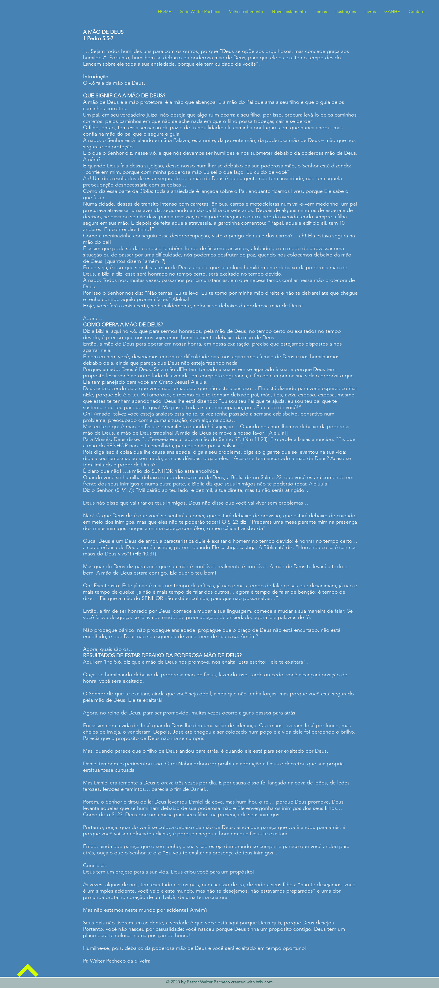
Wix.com (264, 982)
